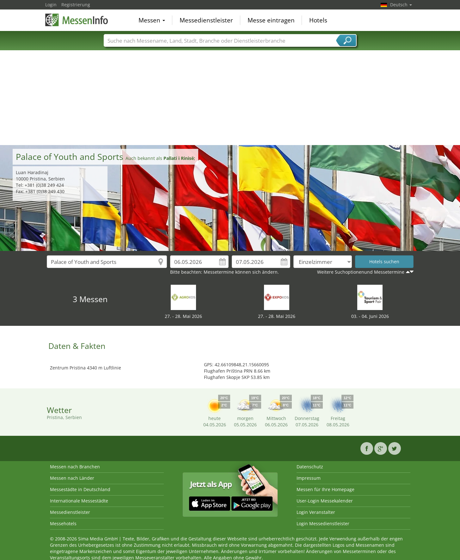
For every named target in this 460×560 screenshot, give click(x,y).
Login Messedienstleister (323, 523)
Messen (151, 20)
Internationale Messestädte (79, 501)
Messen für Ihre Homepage (325, 489)
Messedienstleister (206, 20)
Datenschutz (310, 467)
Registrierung (75, 5)
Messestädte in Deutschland (80, 489)
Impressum (309, 478)
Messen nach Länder (72, 478)
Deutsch (401, 5)
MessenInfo (76, 19)
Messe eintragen (271, 20)
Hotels (318, 20)
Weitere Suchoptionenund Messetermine (360, 272)
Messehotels (63, 523)
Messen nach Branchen (75, 467)
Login (51, 5)
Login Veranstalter (316, 512)
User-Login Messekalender (325, 501)
